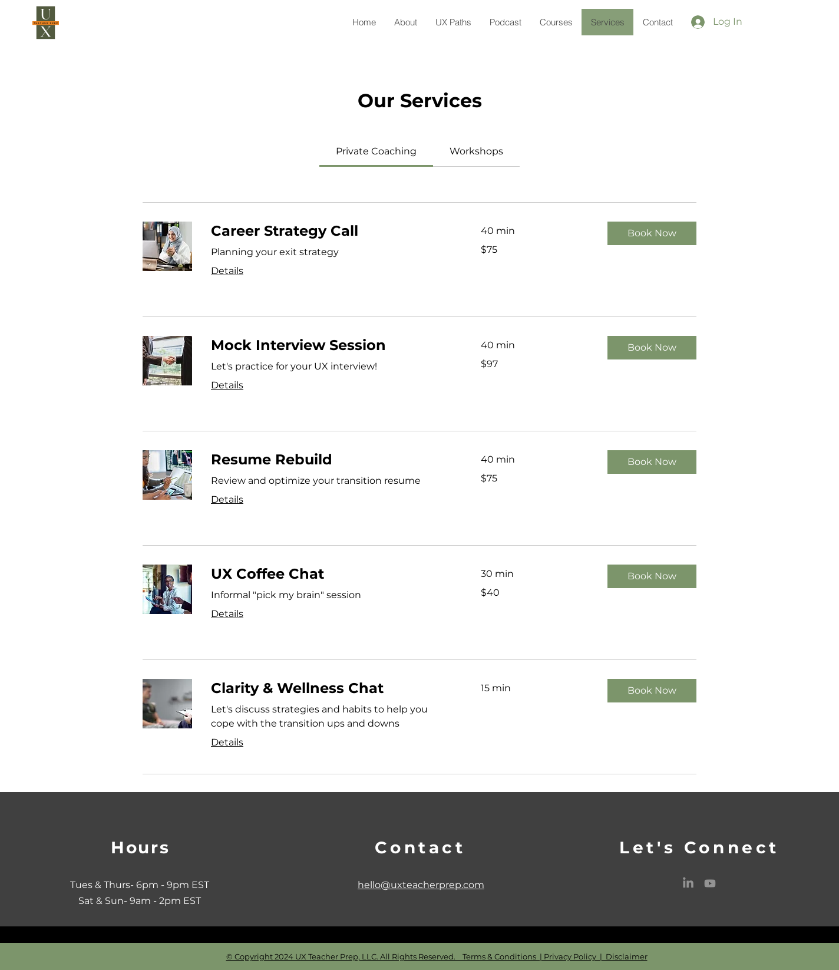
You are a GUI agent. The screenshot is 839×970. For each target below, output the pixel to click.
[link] (376, 151)
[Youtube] (709, 883)
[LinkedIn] (688, 883)
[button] (651, 233)
